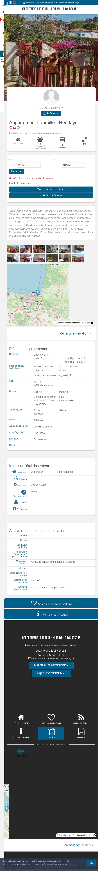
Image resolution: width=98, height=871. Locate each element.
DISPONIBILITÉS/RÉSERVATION (53, 667)
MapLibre (86, 323)
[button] (53, 113)
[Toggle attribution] (92, 323)
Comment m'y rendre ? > (75, 333)
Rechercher (20, 171)
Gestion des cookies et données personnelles (20, 867)
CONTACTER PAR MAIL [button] (53, 675)
